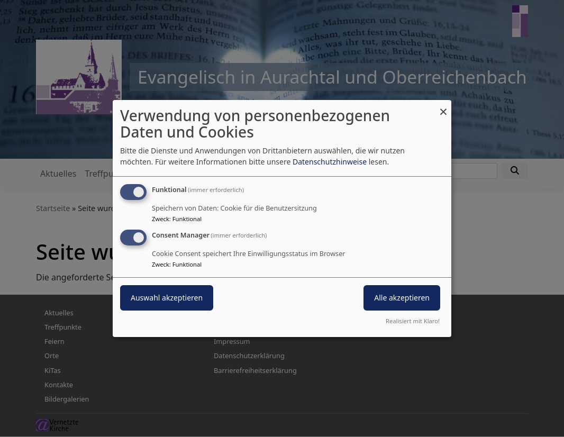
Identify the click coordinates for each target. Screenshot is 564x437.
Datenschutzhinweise (330, 162)
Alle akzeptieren (402, 298)
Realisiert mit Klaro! (413, 321)
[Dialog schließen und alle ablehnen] (443, 106)
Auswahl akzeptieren (167, 298)
